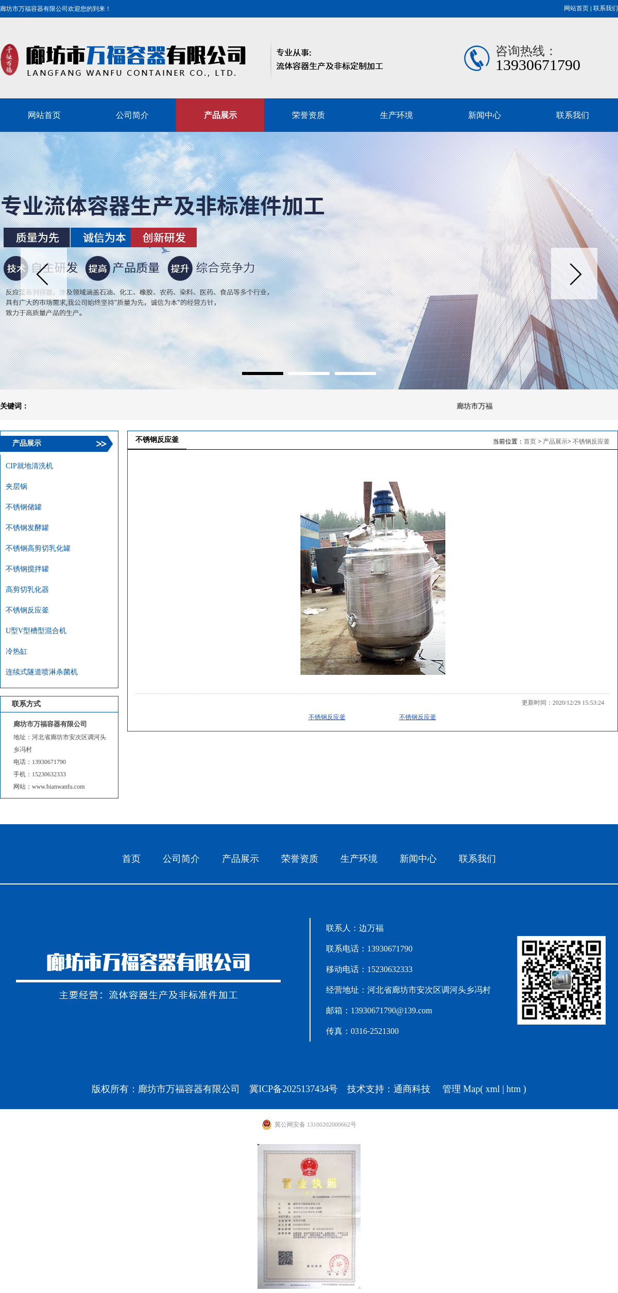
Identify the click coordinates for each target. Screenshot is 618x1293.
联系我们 (605, 8)
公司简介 (181, 859)
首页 (530, 441)
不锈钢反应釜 (591, 441)
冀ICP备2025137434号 (293, 1089)
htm (513, 1089)
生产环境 (358, 859)
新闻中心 (418, 859)
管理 (451, 1089)
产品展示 (555, 441)
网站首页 (576, 8)
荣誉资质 (299, 859)
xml (493, 1089)
